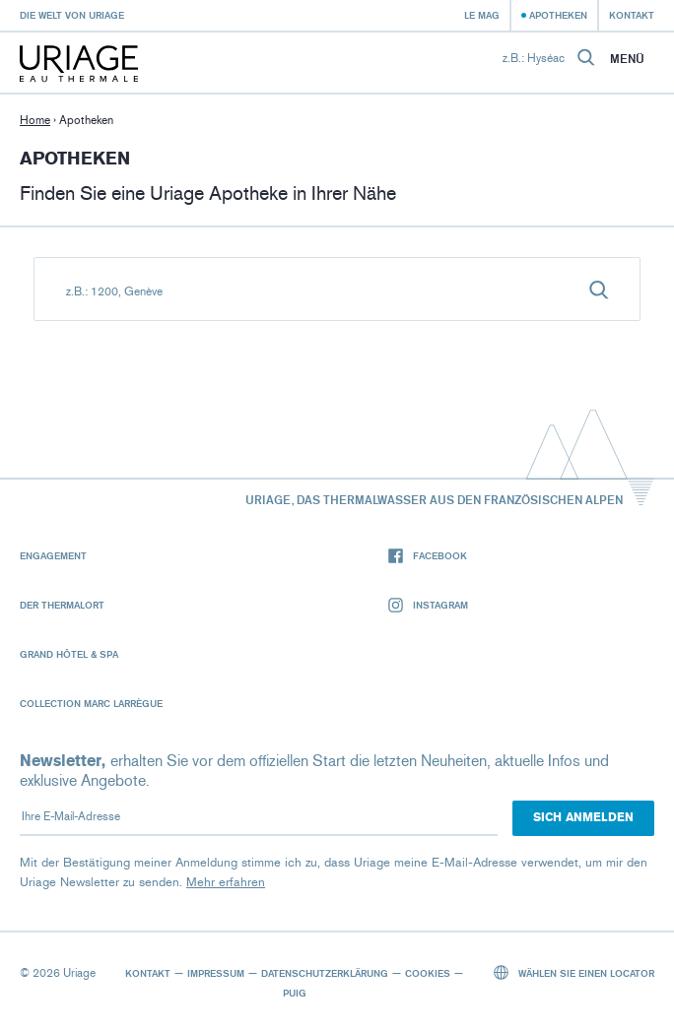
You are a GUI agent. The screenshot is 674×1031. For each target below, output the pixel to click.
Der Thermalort (62, 605)
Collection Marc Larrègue (91, 703)
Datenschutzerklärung (324, 973)
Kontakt (631, 15)
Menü (627, 59)
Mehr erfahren (225, 881)
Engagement (53, 555)
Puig (294, 993)
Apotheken (558, 15)
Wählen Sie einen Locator (574, 972)
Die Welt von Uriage (72, 15)
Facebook (427, 555)
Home (35, 120)
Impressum (215, 973)
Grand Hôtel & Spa (69, 654)
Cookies (427, 973)
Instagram (428, 605)
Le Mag (482, 15)
